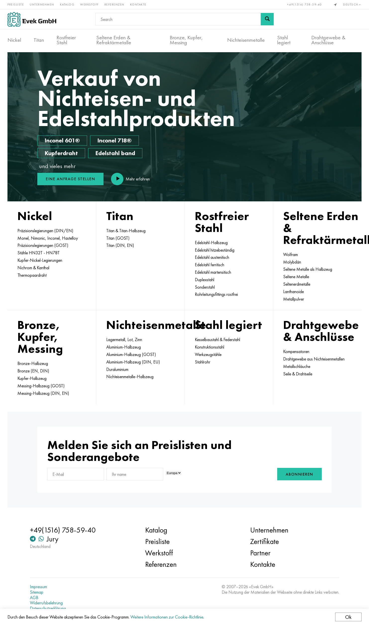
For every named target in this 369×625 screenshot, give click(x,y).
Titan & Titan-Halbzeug (126, 230)
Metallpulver (293, 299)
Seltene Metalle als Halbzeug (307, 269)
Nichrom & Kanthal (33, 267)
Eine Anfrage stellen (70, 178)
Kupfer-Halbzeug (32, 378)
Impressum (38, 586)
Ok (348, 617)
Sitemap (36, 592)
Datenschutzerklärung (48, 608)
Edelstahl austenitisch (212, 257)
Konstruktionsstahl (209, 347)
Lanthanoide (293, 291)
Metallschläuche (296, 366)
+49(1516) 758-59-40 (304, 4)
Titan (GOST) (118, 238)
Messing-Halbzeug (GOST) (41, 385)
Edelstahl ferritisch (209, 264)
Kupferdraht (61, 153)
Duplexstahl (204, 279)
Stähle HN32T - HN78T (38, 252)
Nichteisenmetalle (246, 40)
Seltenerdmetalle (296, 284)
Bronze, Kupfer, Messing (186, 40)
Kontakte (138, 4)
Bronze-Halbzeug (32, 363)
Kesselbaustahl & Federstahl (217, 339)
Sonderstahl (205, 287)
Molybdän (292, 262)
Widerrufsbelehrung (46, 603)
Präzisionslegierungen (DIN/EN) (45, 230)
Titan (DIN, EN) (120, 245)
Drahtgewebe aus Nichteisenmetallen (314, 359)
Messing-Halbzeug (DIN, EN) (43, 393)
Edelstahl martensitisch (213, 272)
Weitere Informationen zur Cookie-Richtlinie (166, 617)
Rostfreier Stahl (66, 40)
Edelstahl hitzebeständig (214, 250)
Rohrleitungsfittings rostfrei (216, 294)
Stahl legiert (283, 40)
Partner (260, 552)
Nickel (14, 40)
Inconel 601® (62, 140)
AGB (34, 597)
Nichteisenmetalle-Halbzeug (130, 376)
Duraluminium (117, 369)
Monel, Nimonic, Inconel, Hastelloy (47, 238)
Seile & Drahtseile (297, 373)
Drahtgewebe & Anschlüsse (328, 40)
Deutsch (352, 4)
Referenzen (114, 4)
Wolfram (290, 254)
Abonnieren (299, 474)
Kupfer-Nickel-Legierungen (39, 260)
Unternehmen (42, 4)
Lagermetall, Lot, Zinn (124, 339)
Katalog (67, 4)
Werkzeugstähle (208, 354)
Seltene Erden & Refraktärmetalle (113, 40)
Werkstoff (89, 4)
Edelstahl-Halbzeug (211, 242)
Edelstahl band (115, 153)
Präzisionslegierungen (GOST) (42, 245)
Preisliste (15, 4)
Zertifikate (264, 541)
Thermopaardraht (32, 275)
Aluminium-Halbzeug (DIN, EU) (133, 361)
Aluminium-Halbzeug (123, 347)
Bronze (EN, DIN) (33, 370)
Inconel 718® (114, 140)
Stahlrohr (202, 361)
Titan (39, 40)
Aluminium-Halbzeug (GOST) (131, 354)
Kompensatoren (296, 351)
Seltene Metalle (296, 276)
